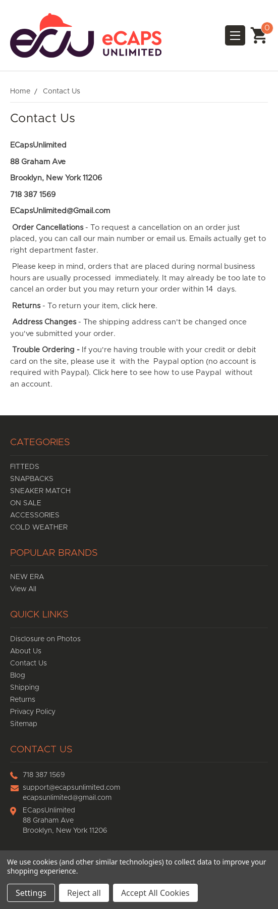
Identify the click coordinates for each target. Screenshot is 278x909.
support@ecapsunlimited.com (71, 787)
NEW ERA (27, 577)
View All (23, 589)
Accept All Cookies (155, 892)
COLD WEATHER (39, 527)
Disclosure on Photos (45, 639)
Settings (31, 892)
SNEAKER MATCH (40, 491)
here (146, 306)
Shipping (24, 687)
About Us (25, 651)
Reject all (84, 892)
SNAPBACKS (31, 479)
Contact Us (28, 663)
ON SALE (25, 503)
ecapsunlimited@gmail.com (67, 797)
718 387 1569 (44, 775)
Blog (17, 675)
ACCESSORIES (35, 515)
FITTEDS (24, 466)
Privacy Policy (32, 711)
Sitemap (23, 724)
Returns (22, 699)
